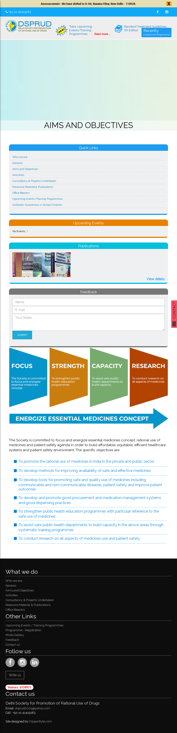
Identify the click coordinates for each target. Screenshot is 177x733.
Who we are (19, 157)
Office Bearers (21, 192)
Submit (22, 335)
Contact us (13, 644)
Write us (15, 675)
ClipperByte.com (40, 721)
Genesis (17, 163)
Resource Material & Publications (32, 186)
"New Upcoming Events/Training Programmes (82, 30)
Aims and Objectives (25, 169)
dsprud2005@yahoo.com (32, 708)
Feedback (12, 640)
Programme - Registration (23, 630)
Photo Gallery (15, 635)
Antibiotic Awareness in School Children (37, 204)
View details (156, 279)
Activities (18, 175)
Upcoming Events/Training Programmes (37, 198)
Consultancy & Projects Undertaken (34, 181)
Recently (156, 33)
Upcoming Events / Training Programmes (34, 625)
